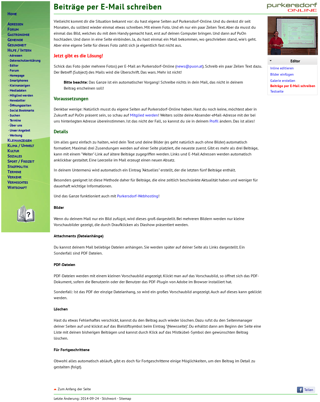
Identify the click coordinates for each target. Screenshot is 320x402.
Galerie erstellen (282, 80)
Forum (13, 70)
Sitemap (125, 398)
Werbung (15, 135)
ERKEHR (15, 177)
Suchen (14, 115)
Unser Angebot (19, 130)
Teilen (308, 390)
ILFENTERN (20, 50)
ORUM (13, 29)
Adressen (15, 55)
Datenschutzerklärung (24, 60)
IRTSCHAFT (17, 187)
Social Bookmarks (21, 110)
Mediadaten (17, 90)
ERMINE (14, 171)
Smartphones (18, 80)
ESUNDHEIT (17, 45)
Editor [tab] (284, 61)
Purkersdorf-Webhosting (137, 195)
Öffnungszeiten (19, 105)
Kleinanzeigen (19, 85)
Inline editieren (282, 68)
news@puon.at (189, 66)
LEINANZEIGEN (20, 140)
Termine (14, 120)
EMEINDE (15, 39)
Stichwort (109, 398)
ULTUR (13, 150)
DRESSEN (15, 24)
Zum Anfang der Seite (72, 389)
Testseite (277, 91)
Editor (13, 65)
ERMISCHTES (18, 182)
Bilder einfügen (282, 74)
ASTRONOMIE (19, 34)
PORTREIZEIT (21, 161)
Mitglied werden (20, 95)
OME (12, 13)
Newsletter (17, 100)
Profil (214, 121)
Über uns (15, 125)
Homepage (16, 75)
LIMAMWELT (21, 145)
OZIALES (15, 156)
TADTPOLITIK (18, 166)
